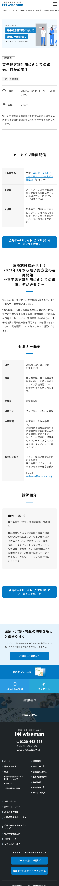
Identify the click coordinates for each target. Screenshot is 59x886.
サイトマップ (39, 792)
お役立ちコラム (40, 771)
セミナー (14, 10)
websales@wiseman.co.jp (39, 476)
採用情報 (37, 787)
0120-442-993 (31, 741)
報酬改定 (14, 79)
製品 (6, 771)
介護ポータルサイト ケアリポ (15, 827)
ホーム (4, 10)
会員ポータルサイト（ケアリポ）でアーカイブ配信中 (40, 176)
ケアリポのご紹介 (12, 844)
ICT (6, 79)
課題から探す (10, 766)
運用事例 (37, 761)
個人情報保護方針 (12, 833)
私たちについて (40, 776)
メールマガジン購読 (28, 860)
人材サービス (10, 838)
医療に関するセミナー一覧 (30, 10)
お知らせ (37, 782)
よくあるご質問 (11, 811)
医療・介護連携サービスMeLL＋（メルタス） (13, 777)
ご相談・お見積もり (29, 656)
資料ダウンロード (12, 806)
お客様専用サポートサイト (15, 819)
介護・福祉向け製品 (12, 788)
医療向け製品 (9, 783)
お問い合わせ (10, 801)
